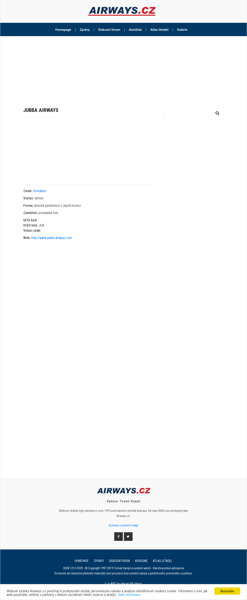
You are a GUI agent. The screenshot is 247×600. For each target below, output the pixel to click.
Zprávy (85, 30)
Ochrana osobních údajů (123, 525)
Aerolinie (135, 30)
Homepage (63, 30)
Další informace (129, 595)
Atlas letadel (159, 30)
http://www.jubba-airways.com (51, 238)
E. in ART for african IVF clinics (123, 583)
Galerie (182, 30)
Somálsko (39, 191)
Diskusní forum (109, 30)
